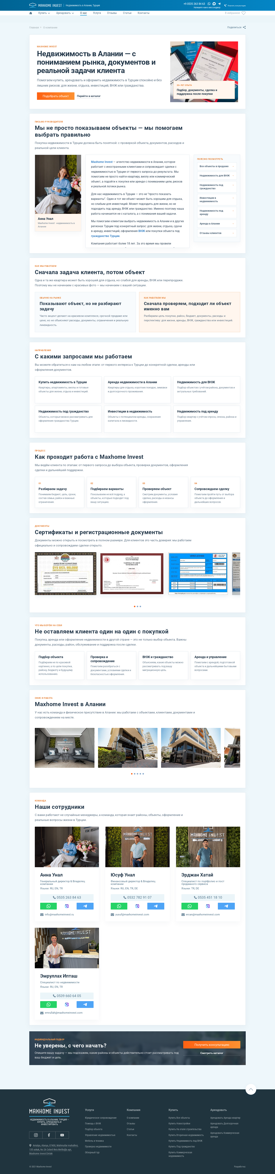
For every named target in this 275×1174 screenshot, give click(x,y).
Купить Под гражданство (182, 1146)
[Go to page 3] (140, 606)
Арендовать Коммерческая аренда (224, 1134)
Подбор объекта (93, 1129)
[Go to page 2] (137, 606)
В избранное (235, 17)
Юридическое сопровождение (101, 1117)
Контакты (132, 1135)
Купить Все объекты (179, 1117)
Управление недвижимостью (100, 1135)
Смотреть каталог (211, 1056)
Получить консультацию (211, 1047)
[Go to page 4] (140, 774)
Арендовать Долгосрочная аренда (224, 1125)
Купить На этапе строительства (185, 1129)
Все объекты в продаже (214, 166)
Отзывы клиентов (210, 233)
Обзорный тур (92, 1152)
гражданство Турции (105, 236)
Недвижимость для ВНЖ (215, 175)
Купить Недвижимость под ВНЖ (185, 1140)
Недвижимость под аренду (211, 212)
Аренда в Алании (210, 223)
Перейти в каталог (89, 96)
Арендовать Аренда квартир (225, 1117)
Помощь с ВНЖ (93, 1123)
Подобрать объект (56, 96)
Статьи (130, 1129)
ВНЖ (141, 231)
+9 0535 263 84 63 (178, 4)
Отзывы (131, 1123)
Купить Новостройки (179, 1123)
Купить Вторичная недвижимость (186, 1135)
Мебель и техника (94, 1140)
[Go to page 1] (134, 606)
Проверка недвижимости (98, 1146)
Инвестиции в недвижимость (209, 199)
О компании (133, 1117)
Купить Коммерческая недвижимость (180, 1154)
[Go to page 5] (143, 774)
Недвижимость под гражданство (211, 187)
